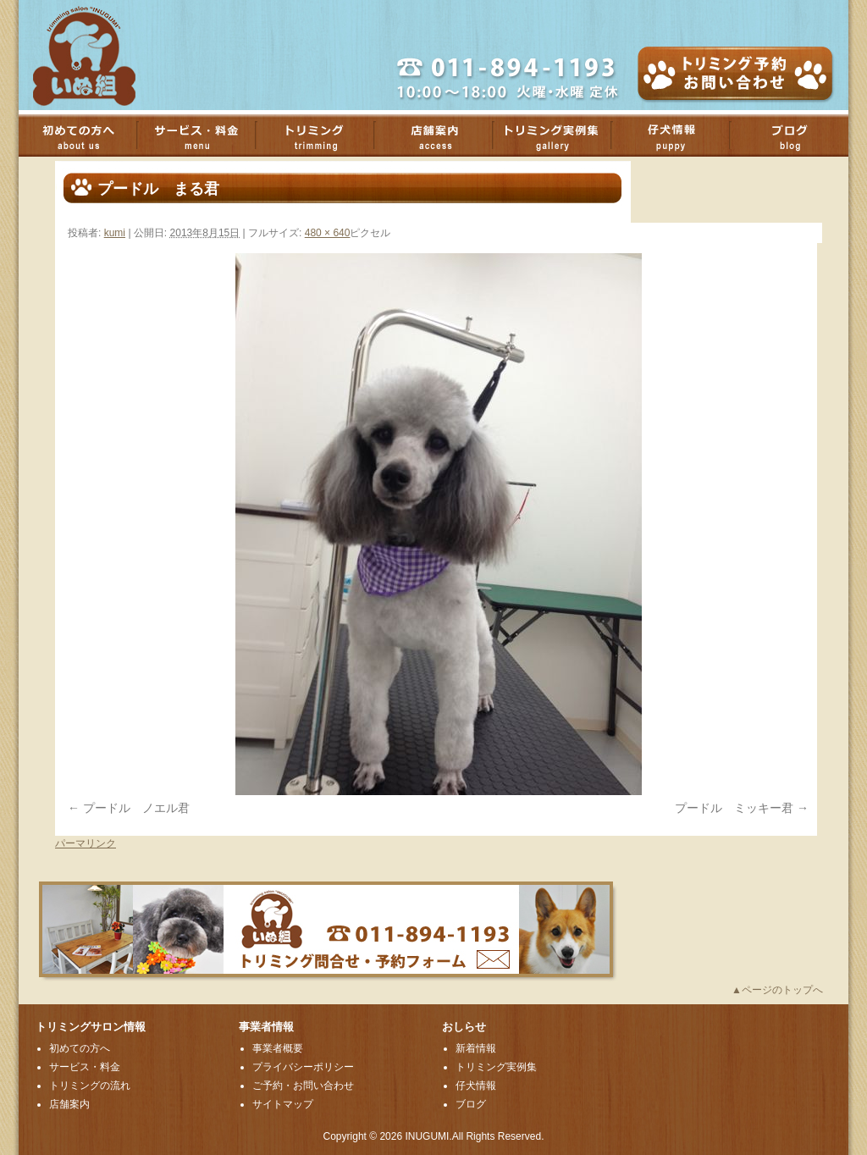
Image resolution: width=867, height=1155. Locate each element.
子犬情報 (679, 135)
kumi (114, 233)
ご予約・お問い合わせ (303, 1085)
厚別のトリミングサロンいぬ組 (99, 55)
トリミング (323, 135)
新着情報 (476, 1048)
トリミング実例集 (560, 135)
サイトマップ (282, 1104)
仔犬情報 (476, 1085)
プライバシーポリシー (303, 1067)
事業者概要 (277, 1048)
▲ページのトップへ (777, 990)
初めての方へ (86, 135)
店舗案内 (442, 135)
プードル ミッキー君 (734, 808)
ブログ (797, 135)
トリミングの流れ (89, 1085)
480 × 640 (328, 233)
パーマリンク (85, 843)
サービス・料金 (205, 135)
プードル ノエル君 (136, 808)
